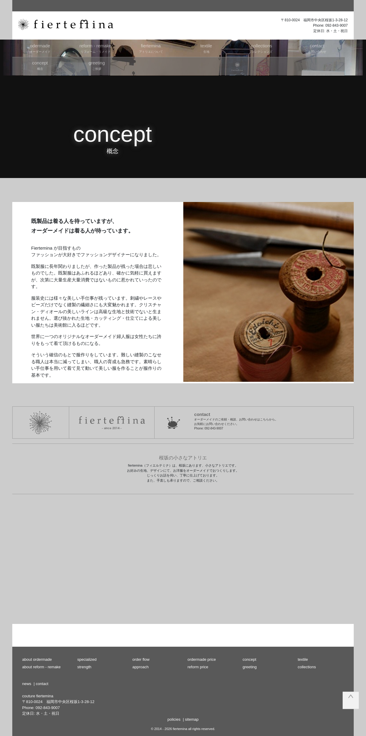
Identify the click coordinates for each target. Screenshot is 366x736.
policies (173, 719)
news (26, 683)
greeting (250, 667)
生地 (206, 48)
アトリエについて (151, 48)
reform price (197, 667)
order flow (140, 659)
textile (303, 659)
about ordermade (37, 659)
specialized (86, 659)
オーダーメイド (40, 48)
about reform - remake (41, 667)
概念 (40, 65)
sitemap (192, 719)
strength (84, 667)
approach (140, 667)
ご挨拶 (96, 65)
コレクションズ (261, 48)
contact (42, 683)
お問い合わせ (317, 48)
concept (249, 659)
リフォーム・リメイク (95, 48)
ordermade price (201, 659)
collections (307, 667)
